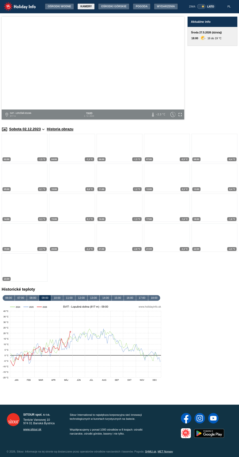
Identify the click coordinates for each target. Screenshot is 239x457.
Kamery (86, 6)
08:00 (33, 297)
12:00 (81, 297)
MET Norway (165, 451)
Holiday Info (16, 4)
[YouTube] (213, 418)
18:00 (154, 297)
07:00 (20, 297)
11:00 (69, 297)
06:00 (8, 297)
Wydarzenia (166, 6)
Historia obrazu (60, 129)
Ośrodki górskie (113, 6)
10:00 (57, 297)
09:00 (45, 297)
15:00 (117, 297)
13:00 (93, 297)
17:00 (142, 297)
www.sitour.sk (32, 429)
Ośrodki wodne (59, 6)
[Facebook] (186, 418)
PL (229, 6)
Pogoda (142, 6)
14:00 (105, 297)
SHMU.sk (150, 451)
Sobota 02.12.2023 (26, 129)
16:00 (129, 297)
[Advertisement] (212, 83)
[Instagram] (200, 418)
